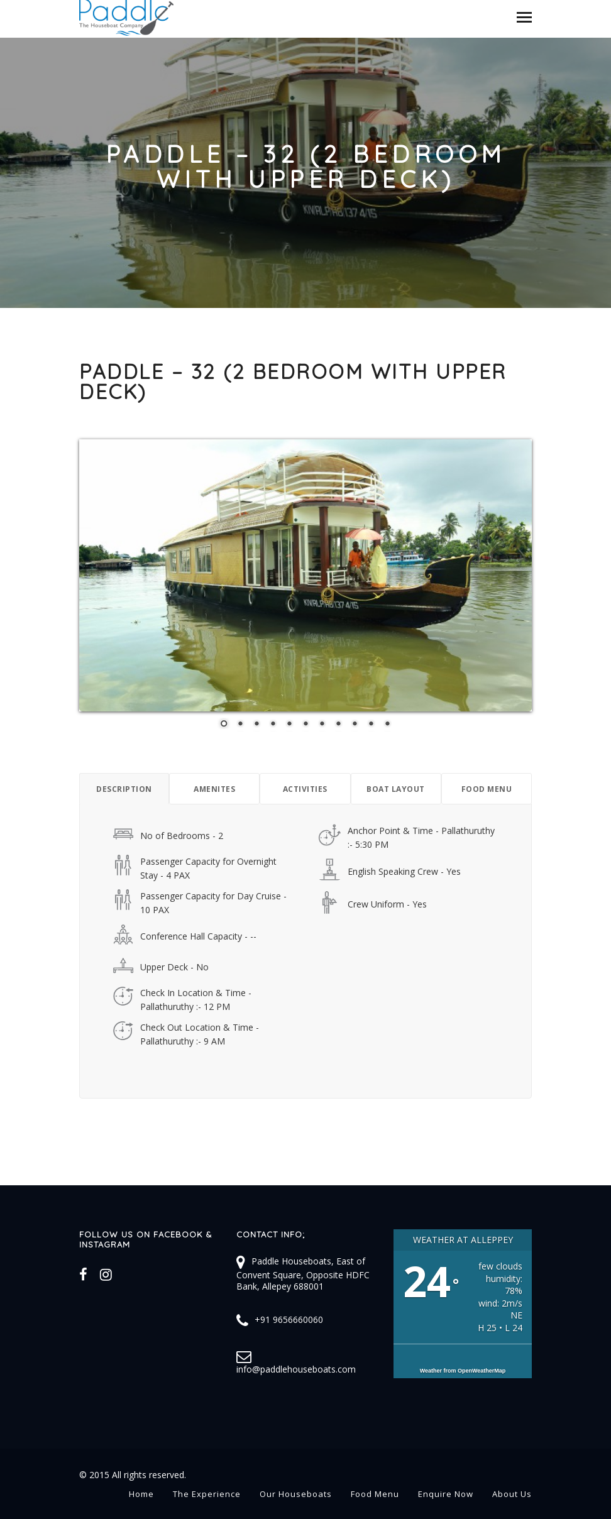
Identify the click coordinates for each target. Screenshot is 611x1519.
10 (371, 725)
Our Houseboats (296, 1494)
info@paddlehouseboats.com (296, 1369)
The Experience (207, 1494)
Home (141, 1494)
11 (387, 725)
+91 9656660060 (289, 1319)
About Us (512, 1494)
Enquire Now (445, 1494)
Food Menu (375, 1494)
